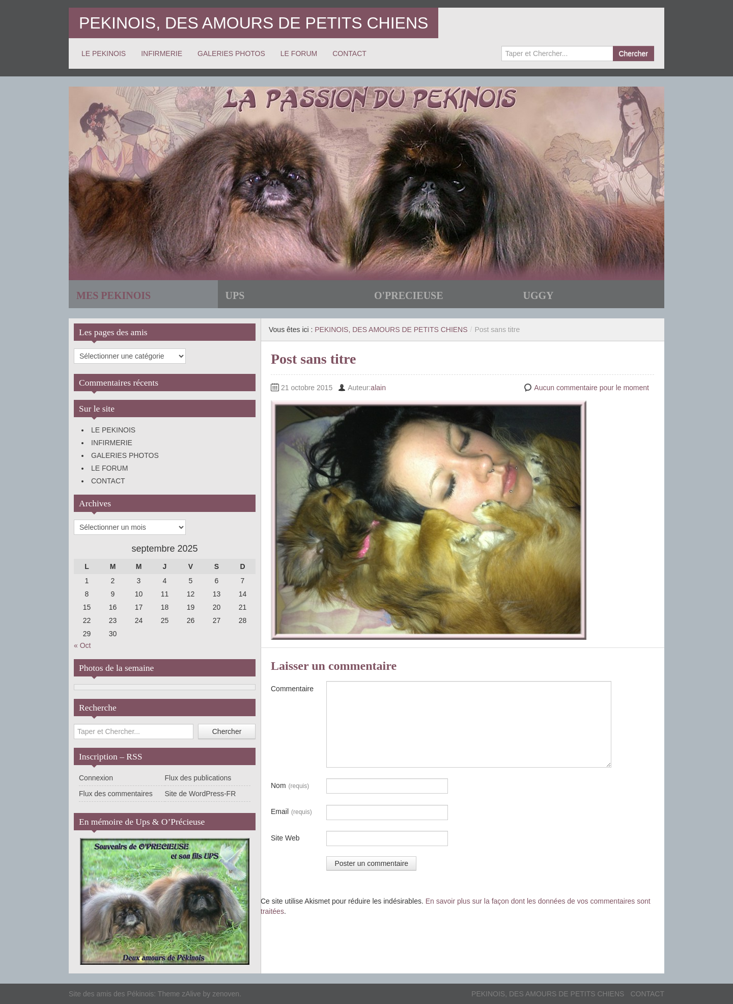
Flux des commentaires (116, 794)
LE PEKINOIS (103, 53)
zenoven (225, 994)
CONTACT (349, 53)
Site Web (285, 838)
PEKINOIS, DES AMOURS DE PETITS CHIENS (253, 23)
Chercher (633, 53)
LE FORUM (298, 53)
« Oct (82, 645)
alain (378, 388)
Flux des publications (198, 778)
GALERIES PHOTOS (231, 53)
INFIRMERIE (161, 53)
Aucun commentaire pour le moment (591, 388)
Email (291, 812)
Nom (290, 786)
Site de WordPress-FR (200, 794)
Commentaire (292, 689)
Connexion (96, 778)
